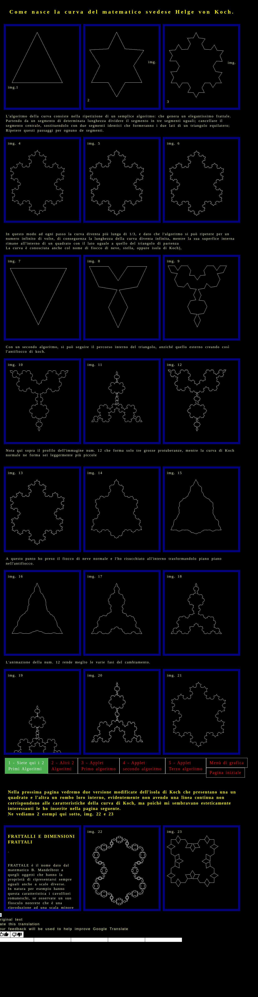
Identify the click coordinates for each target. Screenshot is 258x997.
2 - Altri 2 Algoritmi (62, 765)
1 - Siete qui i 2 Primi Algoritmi (26, 765)
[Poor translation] (17, 934)
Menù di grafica (227, 762)
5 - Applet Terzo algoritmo (186, 765)
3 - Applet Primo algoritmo (98, 765)
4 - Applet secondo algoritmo (142, 765)
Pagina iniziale (225, 772)
